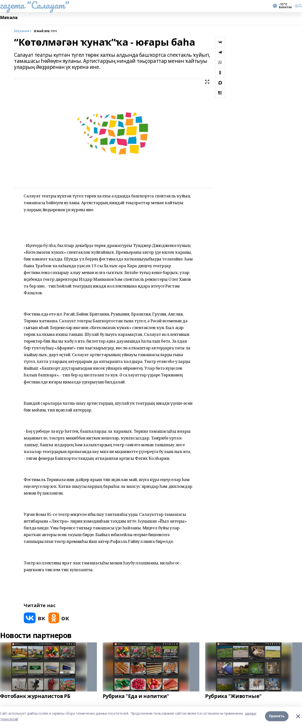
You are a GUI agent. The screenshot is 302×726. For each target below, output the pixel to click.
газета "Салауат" (34, 5)
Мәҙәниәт (23, 31)
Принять (277, 716)
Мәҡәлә (8, 17)
